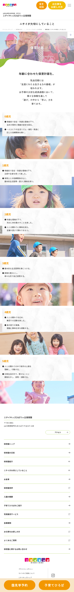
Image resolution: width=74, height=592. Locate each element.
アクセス (58, 432)
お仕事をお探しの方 (57, 5)
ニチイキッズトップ (7, 29)
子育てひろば (54, 585)
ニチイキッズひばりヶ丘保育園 (34, 29)
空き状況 (41, 5)
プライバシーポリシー (26, 569)
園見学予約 (19, 585)
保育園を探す (19, 29)
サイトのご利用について (27, 573)
